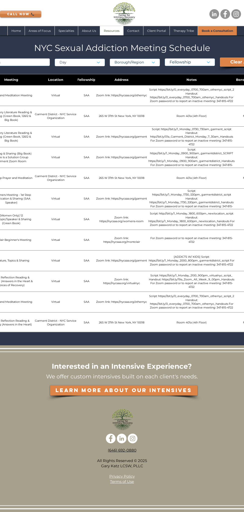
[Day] (80, 62)
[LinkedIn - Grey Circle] (214, 14)
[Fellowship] (190, 62)
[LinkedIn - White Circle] (121, 438)
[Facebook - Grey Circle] (225, 14)
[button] (66, 30)
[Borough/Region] (135, 62)
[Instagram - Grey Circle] (236, 14)
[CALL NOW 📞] (20, 14)
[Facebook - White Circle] (111, 438)
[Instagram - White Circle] (132, 438)
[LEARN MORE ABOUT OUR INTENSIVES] (123, 390)
